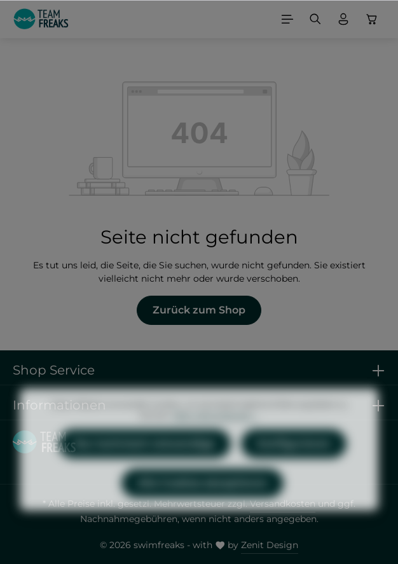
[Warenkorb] (372, 19)
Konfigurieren (294, 466)
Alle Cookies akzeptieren (202, 505)
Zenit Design (269, 545)
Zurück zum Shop (199, 310)
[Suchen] (315, 19)
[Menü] (287, 19)
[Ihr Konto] (343, 19)
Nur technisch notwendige (144, 466)
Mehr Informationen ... (215, 438)
